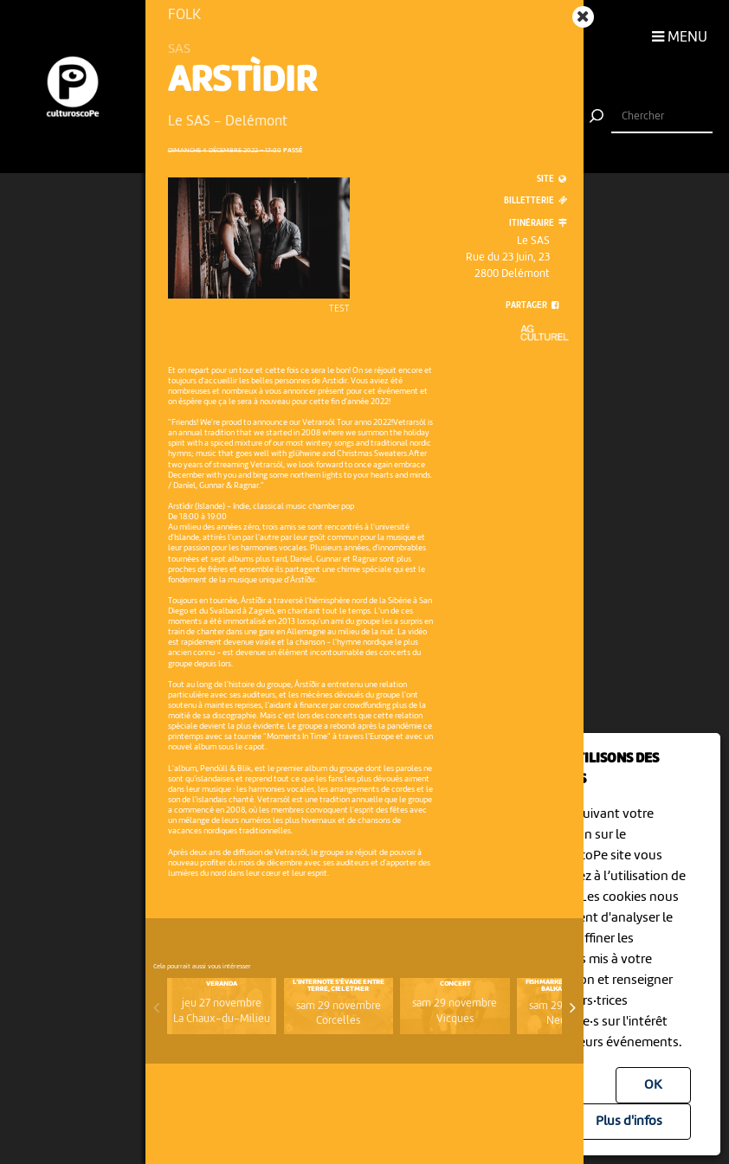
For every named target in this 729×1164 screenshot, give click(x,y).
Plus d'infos (629, 1122)
